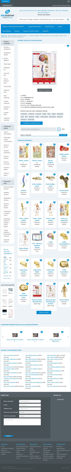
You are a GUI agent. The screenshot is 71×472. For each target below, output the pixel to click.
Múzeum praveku (34, 458)
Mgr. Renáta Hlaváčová (32, 365)
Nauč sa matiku (61, 454)
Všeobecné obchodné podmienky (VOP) (22, 456)
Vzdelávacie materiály (7, 448)
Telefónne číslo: (8, 408)
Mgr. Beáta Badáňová (31, 361)
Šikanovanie (46, 450)
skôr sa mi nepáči (6, 267)
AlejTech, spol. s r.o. (30, 468)
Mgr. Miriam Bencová (53, 378)
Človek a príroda (6, 146)
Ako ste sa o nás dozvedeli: (11, 412)
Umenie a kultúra (6, 168)
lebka (26, 116)
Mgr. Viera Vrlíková (9, 386)
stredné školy (31, 119)
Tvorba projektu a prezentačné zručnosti (7, 233)
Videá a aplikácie (6, 59)
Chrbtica (23, 190)
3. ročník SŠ (31, 113)
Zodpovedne (60, 456)
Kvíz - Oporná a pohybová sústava (37, 245)
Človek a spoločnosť (7, 151)
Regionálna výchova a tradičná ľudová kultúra (7, 222)
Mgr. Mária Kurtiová (52, 374)
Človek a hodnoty (6, 157)
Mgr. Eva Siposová (9, 355)
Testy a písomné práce (6, 81)
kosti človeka (60, 113)
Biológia (37, 35)
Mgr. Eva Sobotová (30, 372)
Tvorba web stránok (6, 468)
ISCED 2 (25, 35)
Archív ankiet (7, 278)
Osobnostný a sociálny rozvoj (7, 213)
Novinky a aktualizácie (7, 48)
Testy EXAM (7, 86)
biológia (44, 113)
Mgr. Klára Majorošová (31, 378)
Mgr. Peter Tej (51, 357)
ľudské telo (31, 116)
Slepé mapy (7, 64)
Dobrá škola (49, 26)
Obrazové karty (6, 91)
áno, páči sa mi (6, 260)
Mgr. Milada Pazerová (31, 355)
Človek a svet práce (7, 163)
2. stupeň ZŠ (24, 113)
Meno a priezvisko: (9, 401)
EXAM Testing (34, 456)
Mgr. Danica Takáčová (31, 369)
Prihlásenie (5, 1)
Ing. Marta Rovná (9, 367)
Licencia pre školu (34, 26)
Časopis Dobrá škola (22, 446)
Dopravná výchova (6, 240)
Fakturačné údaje (6, 452)
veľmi (5, 256)
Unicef (31, 450)
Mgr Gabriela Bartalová (54, 371)
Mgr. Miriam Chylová (53, 359)
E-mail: (5, 405)
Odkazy (17, 31)
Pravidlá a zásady (48, 456)
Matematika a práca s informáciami (8, 139)
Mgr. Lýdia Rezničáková (32, 374)
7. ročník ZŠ (31, 35)
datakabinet (60, 399)
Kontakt (46, 31)
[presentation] (18, 429)
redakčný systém (16, 468)
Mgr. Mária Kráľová (30, 359)
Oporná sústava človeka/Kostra (30, 129)
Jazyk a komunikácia (7, 133)
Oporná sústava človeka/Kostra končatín (51, 301)
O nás (60, 26)
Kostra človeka (23, 248)
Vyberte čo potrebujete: (10, 416)
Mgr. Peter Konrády (31, 386)
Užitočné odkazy (21, 448)
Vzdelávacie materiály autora (31, 123)
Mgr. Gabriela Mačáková (54, 367)
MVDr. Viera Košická (53, 382)
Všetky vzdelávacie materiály (13, 26)
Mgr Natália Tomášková (10, 372)
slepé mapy (60, 116)
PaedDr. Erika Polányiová (11, 378)
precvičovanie (52, 116)
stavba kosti (24, 119)
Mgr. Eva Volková (52, 386)
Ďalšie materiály (44, 312)
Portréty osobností (6, 102)
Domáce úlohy (6, 113)
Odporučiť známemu (44, 90)
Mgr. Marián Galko (9, 369)
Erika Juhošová (51, 355)
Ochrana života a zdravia (6, 205)
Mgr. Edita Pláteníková (10, 359)
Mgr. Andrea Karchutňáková (33, 382)
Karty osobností (6, 96)
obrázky (37, 116)
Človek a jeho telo (44, 35)
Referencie (7, 31)
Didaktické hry (7, 68)
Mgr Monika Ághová (53, 363)
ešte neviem (5, 263)
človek (48, 113)
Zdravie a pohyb (6, 174)
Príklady (59, 458)
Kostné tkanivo (64, 190)
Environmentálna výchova (8, 188)
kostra (22, 116)
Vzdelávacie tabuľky (7, 53)
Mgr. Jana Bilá (8, 376)
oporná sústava (44, 116)
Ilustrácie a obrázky (7, 108)
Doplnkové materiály (7, 119)
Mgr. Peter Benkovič (9, 382)
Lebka (50, 242)
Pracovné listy (6, 74)
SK (68, 1)
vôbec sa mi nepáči (6, 271)
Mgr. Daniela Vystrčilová (11, 363)
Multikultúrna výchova (7, 199)
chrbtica (54, 113)
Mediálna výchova (6, 193)
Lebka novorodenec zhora (24, 295)
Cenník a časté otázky (31, 31)
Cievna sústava (64, 300)
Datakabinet (4, 35)
